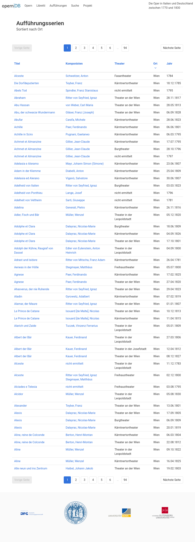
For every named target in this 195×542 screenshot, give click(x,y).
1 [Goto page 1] (67, 48)
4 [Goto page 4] (93, 48)
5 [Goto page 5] (101, 48)
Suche (75, 5)
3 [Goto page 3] (84, 48)
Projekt (87, 5)
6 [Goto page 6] (110, 48)
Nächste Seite (172, 48)
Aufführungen (58, 5)
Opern (28, 5)
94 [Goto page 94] (125, 48)
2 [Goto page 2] (76, 48)
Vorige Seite (22, 48)
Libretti (41, 5)
